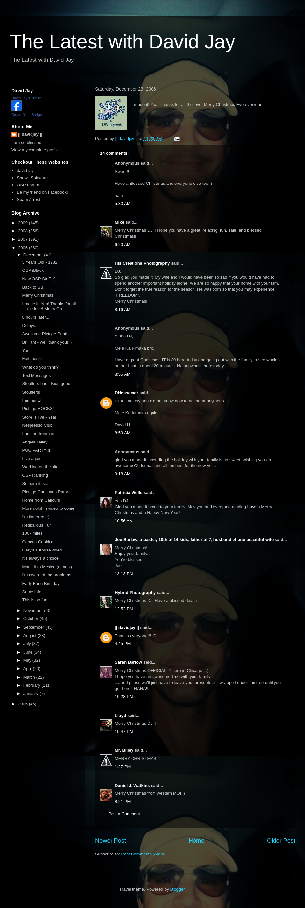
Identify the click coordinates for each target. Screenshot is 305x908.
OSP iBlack (33, 270)
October (31, 618)
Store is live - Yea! (39, 417)
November (33, 610)
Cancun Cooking (37, 541)
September (34, 627)
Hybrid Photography (135, 592)
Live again (31, 458)
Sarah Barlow (128, 662)
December (33, 254)
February (32, 685)
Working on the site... (42, 467)
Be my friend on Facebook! (42, 192)
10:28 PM (124, 696)
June (28, 652)
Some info (31, 591)
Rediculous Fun (36, 525)
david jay (25, 170)
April (28, 668)
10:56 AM (124, 520)
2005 (23, 704)
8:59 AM (123, 432)
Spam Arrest (28, 199)
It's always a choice (40, 558)
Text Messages (36, 375)
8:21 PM (123, 801)
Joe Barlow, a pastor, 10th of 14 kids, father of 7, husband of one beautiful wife (194, 539)
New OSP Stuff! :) (38, 278)
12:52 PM (124, 608)
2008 (23, 230)
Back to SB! (33, 287)
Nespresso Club (37, 425)
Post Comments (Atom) (143, 854)
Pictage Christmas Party (45, 491)
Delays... (30, 325)
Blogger (177, 889)
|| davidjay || (127, 627)
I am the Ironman (38, 433)
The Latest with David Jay (122, 42)
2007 (23, 239)
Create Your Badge (26, 115)
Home (197, 840)
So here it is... (35, 483)
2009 (23, 222)
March (29, 677)
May (27, 660)
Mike (119, 222)
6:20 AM (123, 244)
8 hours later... (35, 317)
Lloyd (120, 715)
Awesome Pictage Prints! (45, 333)
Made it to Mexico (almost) (47, 566)
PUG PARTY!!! (36, 450)
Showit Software (32, 177)
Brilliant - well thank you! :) (47, 342)
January (31, 693)
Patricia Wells (128, 492)
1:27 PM (123, 766)
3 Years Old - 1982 (39, 262)
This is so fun (34, 599)
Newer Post (110, 840)
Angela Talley (34, 442)
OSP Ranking (35, 475)
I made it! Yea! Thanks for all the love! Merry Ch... (49, 306)
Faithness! (32, 358)
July (27, 643)
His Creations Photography (142, 263)
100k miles (32, 533)
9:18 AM (123, 473)
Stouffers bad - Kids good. (46, 383)
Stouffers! (31, 392)
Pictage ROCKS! (38, 408)
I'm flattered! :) (35, 516)
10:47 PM (124, 731)
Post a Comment (124, 813)
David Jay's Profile (26, 98)
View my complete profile (35, 149)
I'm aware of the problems (46, 575)
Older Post (281, 840)
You (25, 350)
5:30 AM (123, 203)
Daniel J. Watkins (132, 785)
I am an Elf (32, 400)
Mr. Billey (124, 750)
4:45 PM (123, 643)
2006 (23, 247)
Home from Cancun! (41, 500)
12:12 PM (124, 573)
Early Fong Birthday (40, 583)
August (30, 635)
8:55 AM (123, 374)
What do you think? (40, 367)
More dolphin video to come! (48, 508)
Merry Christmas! (38, 295)
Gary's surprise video (42, 550)
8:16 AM (123, 309)
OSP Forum (28, 185)
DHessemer (126, 392)
